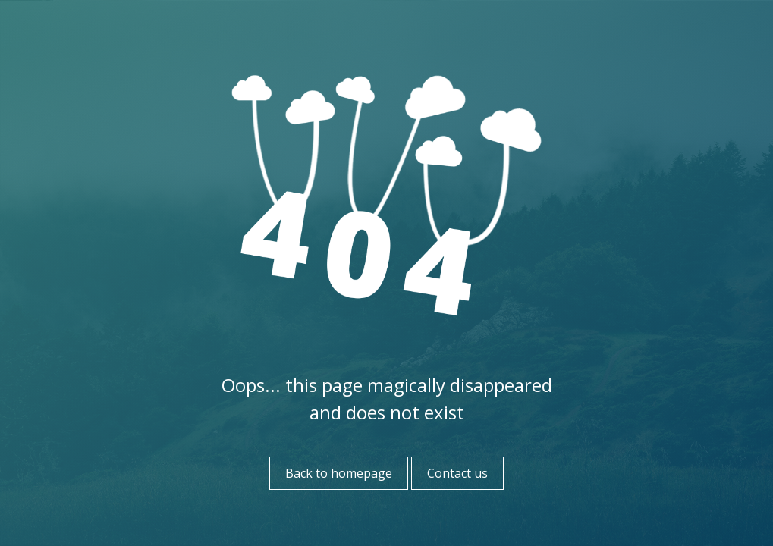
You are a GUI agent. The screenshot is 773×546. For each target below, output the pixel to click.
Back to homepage (338, 473)
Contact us (457, 473)
